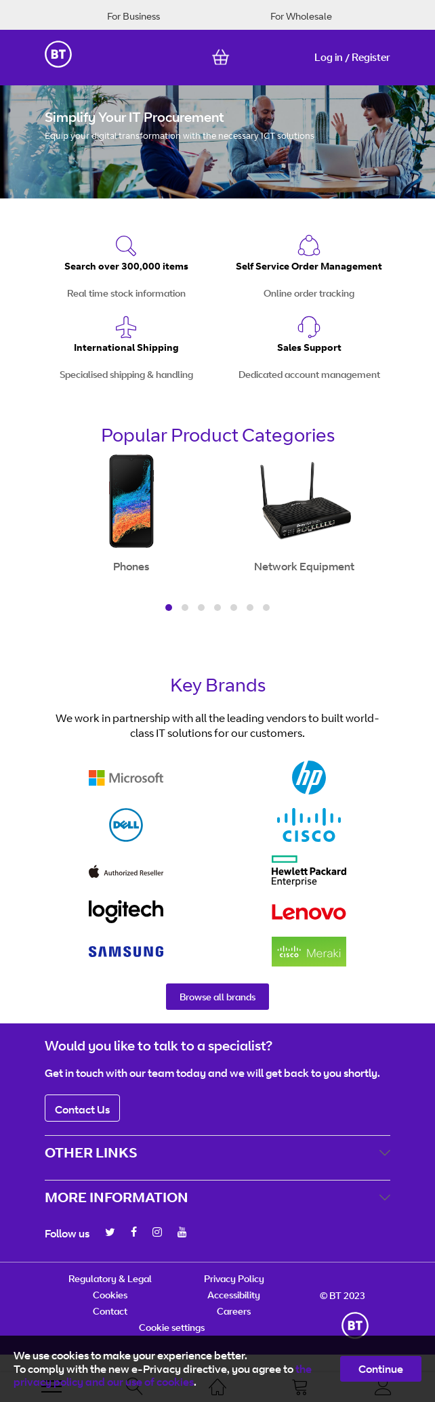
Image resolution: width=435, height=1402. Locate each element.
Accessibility (233, 1294)
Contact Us (82, 1109)
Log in (328, 57)
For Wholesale (301, 16)
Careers (234, 1311)
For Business (133, 16)
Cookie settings (172, 1327)
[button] (169, 607)
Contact (110, 1311)
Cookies (110, 1294)
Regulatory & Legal (110, 1278)
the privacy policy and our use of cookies (163, 1375)
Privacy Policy (234, 1278)
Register (371, 57)
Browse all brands (217, 996)
